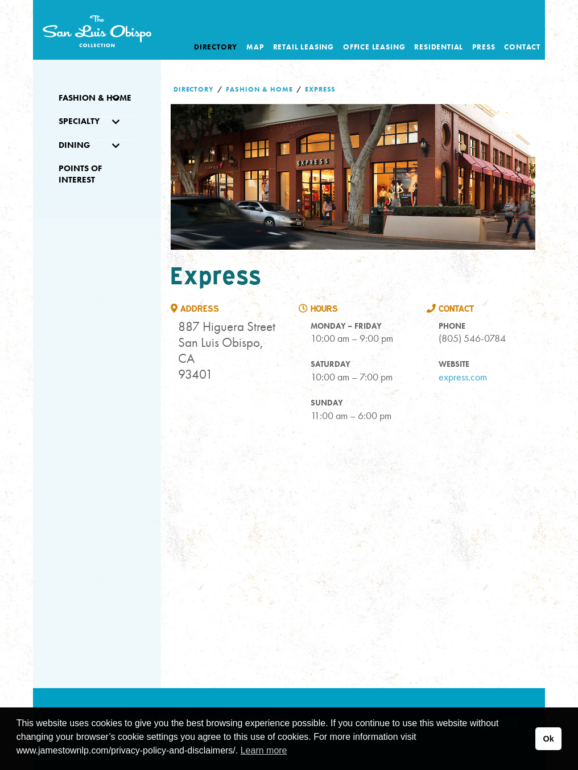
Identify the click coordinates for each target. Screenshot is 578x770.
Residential (438, 47)
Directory (215, 47)
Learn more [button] (264, 750)
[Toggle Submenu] (115, 98)
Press (483, 47)
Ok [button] (548, 738)
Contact (522, 47)
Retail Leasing (303, 47)
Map (254, 47)
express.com (463, 376)
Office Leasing (374, 47)
